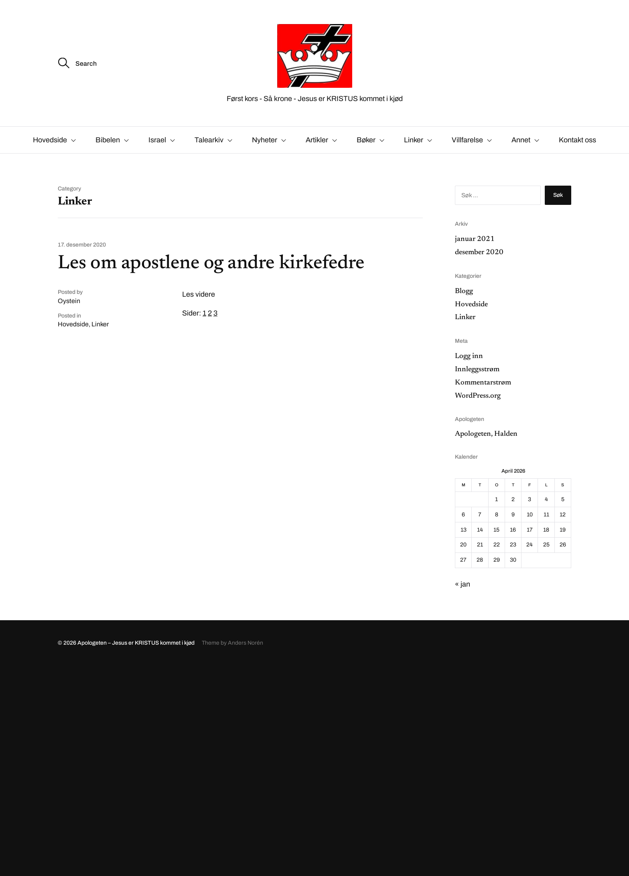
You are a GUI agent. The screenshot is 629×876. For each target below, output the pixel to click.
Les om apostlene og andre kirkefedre (211, 263)
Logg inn (469, 356)
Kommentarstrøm (483, 382)
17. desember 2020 (82, 245)
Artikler (317, 140)
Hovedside (50, 140)
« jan (462, 584)
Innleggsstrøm (477, 369)
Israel (157, 140)
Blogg (464, 291)
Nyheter (264, 140)
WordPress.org (478, 396)
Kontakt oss (577, 140)
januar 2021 (475, 239)
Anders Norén (245, 643)
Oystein (69, 300)
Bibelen (107, 140)
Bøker (366, 140)
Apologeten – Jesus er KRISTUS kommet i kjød (136, 643)
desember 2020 (479, 252)
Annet (520, 140)
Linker (413, 140)
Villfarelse (467, 140)
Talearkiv (209, 140)
